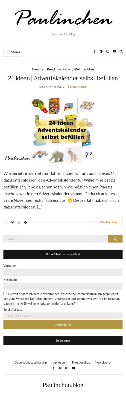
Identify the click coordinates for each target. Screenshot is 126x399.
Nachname (10, 279)
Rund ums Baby (58, 69)
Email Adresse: (13, 309)
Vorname (9, 265)
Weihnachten (83, 69)
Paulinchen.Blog (63, 385)
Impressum (59, 362)
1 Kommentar (77, 87)
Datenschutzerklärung (31, 362)
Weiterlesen (109, 222)
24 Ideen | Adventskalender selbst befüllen (63, 78)
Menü (13, 52)
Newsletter (103, 362)
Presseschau (81, 362)
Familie (37, 69)
